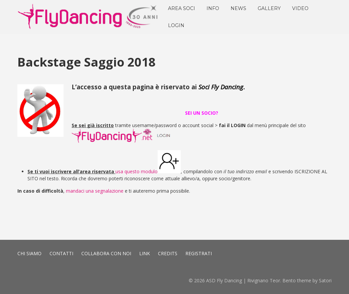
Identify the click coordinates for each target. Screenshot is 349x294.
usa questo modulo (136, 171)
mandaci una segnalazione (94, 191)
